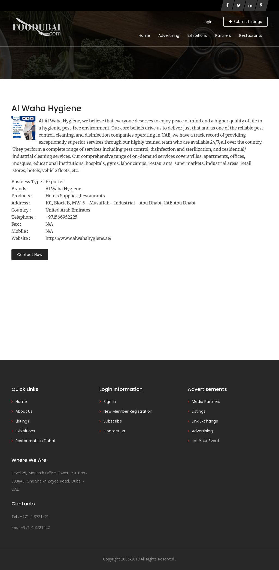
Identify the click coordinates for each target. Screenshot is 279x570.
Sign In (110, 401)
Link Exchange (205, 421)
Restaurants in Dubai (35, 441)
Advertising (168, 35)
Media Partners (206, 401)
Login (208, 22)
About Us (24, 411)
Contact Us (114, 431)
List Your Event (205, 441)
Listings (22, 421)
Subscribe (113, 421)
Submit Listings (245, 21)
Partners (223, 35)
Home (144, 35)
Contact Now (29, 254)
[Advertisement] (139, 302)
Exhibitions (197, 35)
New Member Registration (128, 411)
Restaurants (250, 35)
